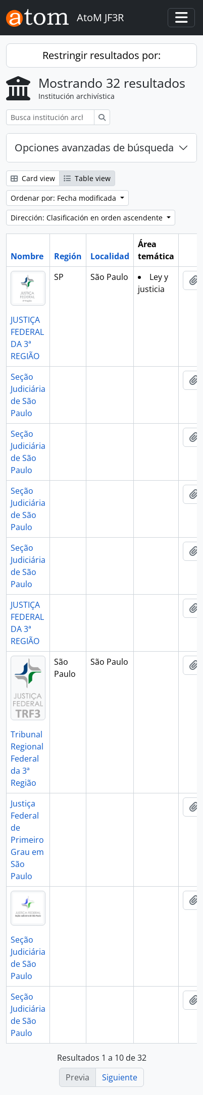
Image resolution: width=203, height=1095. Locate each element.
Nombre (27, 256)
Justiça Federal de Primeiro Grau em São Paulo (27, 840)
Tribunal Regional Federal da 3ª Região (27, 758)
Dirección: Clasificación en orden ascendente (88, 217)
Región (68, 256)
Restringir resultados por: (101, 55)
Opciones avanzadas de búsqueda (94, 147)
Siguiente (119, 1077)
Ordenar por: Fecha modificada (64, 198)
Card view (33, 178)
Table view (87, 178)
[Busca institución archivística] (50, 117)
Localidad (109, 256)
